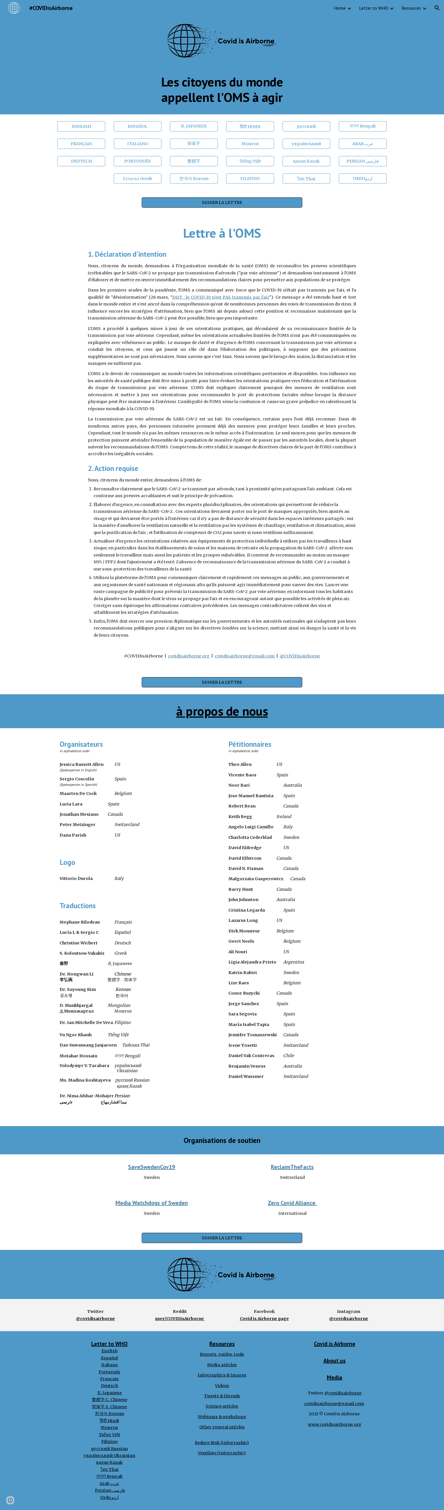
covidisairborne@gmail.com (245, 656)
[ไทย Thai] (306, 178)
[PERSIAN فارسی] (362, 161)
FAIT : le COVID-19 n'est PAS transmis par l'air (220, 297)
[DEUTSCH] (81, 161)
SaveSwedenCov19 (151, 1167)
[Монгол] (250, 143)
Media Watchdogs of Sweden (151, 1203)
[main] (221, 90)
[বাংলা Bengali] (362, 126)
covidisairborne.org (189, 656)
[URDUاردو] (362, 178)
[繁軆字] (194, 161)
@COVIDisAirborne (300, 656)
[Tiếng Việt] (250, 161)
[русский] (306, 126)
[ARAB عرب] (362, 143)
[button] (437, 8)
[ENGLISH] (81, 126)
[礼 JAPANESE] (194, 126)
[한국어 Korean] (194, 178)
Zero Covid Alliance (292, 1203)
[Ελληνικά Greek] (137, 178)
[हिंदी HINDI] (250, 126)
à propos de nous (222, 711)
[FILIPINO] (250, 178)
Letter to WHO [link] (373, 8)
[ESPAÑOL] (137, 126)
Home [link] (340, 8)
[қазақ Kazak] (306, 161)
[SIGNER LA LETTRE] (222, 202)
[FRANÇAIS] (81, 143)
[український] (306, 143)
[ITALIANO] (137, 143)
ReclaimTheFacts (292, 1167)
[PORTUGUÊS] (137, 161)
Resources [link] (411, 8)
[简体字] (194, 144)
